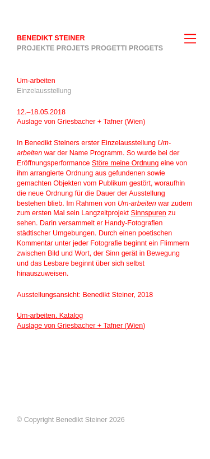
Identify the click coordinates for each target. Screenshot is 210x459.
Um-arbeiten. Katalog (50, 315)
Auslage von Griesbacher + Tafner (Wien (80, 326)
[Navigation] (193, 39)
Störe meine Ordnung (125, 163)
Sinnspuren (148, 213)
